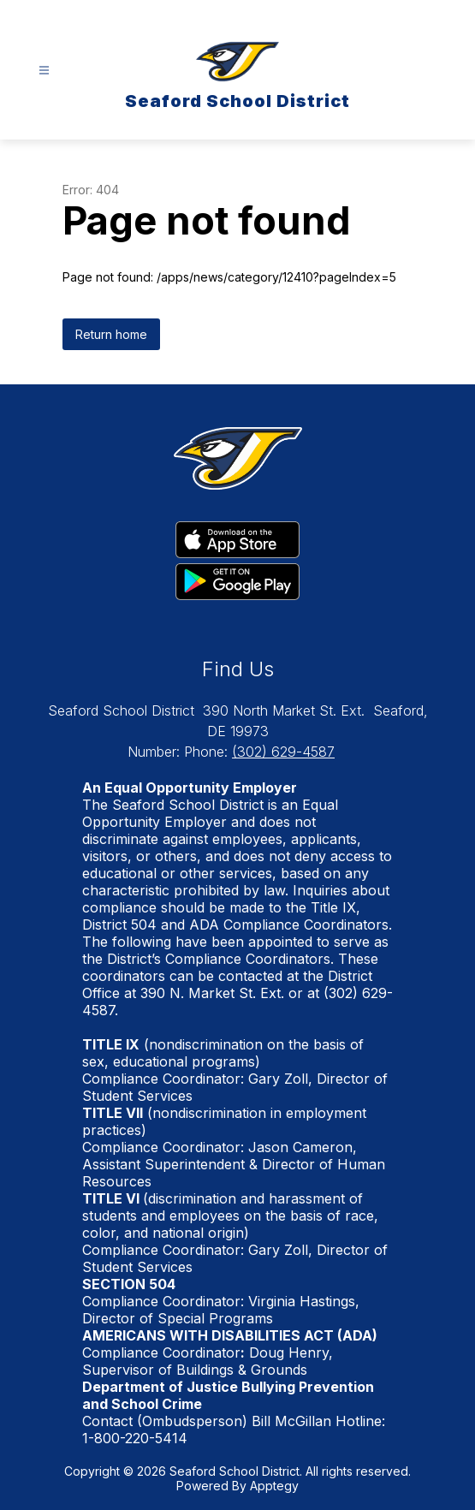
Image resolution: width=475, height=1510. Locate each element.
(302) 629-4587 (283, 751)
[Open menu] (44, 70)
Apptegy (274, 1485)
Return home (111, 334)
